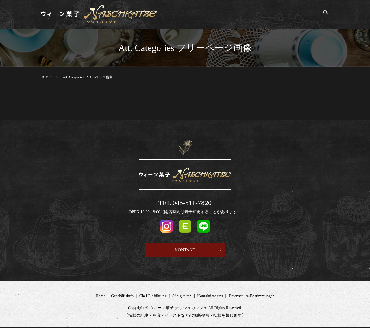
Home (186, 14)
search (328, 14)
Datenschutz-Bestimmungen (252, 297)
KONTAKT (185, 250)
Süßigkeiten (273, 14)
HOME (45, 77)
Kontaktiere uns (304, 14)
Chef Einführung (242, 14)
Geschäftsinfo (209, 14)
